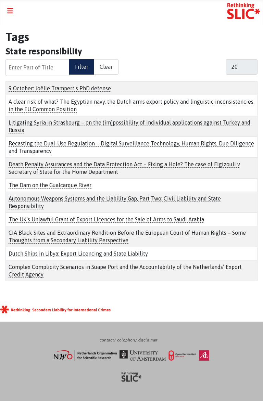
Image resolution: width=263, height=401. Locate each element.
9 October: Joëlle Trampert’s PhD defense (60, 88)
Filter (81, 67)
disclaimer (147, 340)
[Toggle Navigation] (10, 11)
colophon (126, 340)
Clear (106, 67)
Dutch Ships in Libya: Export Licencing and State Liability (78, 253)
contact (107, 340)
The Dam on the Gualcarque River (50, 185)
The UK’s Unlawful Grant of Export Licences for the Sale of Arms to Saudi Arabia (106, 219)
